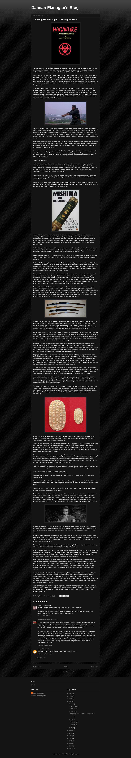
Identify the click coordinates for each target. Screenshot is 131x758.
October (73, 709)
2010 (70, 741)
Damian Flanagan (38, 693)
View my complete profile (38, 695)
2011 (70, 738)
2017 (70, 701)
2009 (70, 743)
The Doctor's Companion (45, 619)
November (74, 706)
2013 (70, 733)
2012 (70, 735)
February (73, 722)
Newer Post (37, 667)
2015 (70, 728)
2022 (70, 693)
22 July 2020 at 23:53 (44, 615)
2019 (70, 696)
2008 (70, 746)
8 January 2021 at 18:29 (45, 645)
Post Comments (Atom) (69, 672)
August (73, 711)
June (72, 717)
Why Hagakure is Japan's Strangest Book (82, 713)
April (72, 719)
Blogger (75, 754)
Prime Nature (42, 649)
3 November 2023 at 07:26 (45, 654)
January (73, 724)
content (74, 651)
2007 (70, 748)
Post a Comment (40, 658)
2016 (70, 704)
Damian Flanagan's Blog (55, 7)
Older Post (94, 667)
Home (66, 667)
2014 (70, 730)
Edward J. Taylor (43, 605)
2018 (70, 699)
